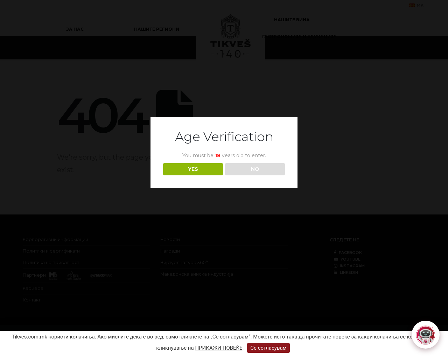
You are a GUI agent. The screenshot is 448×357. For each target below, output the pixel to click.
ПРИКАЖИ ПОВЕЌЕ (218, 348)
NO (255, 169)
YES (193, 169)
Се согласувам (268, 348)
